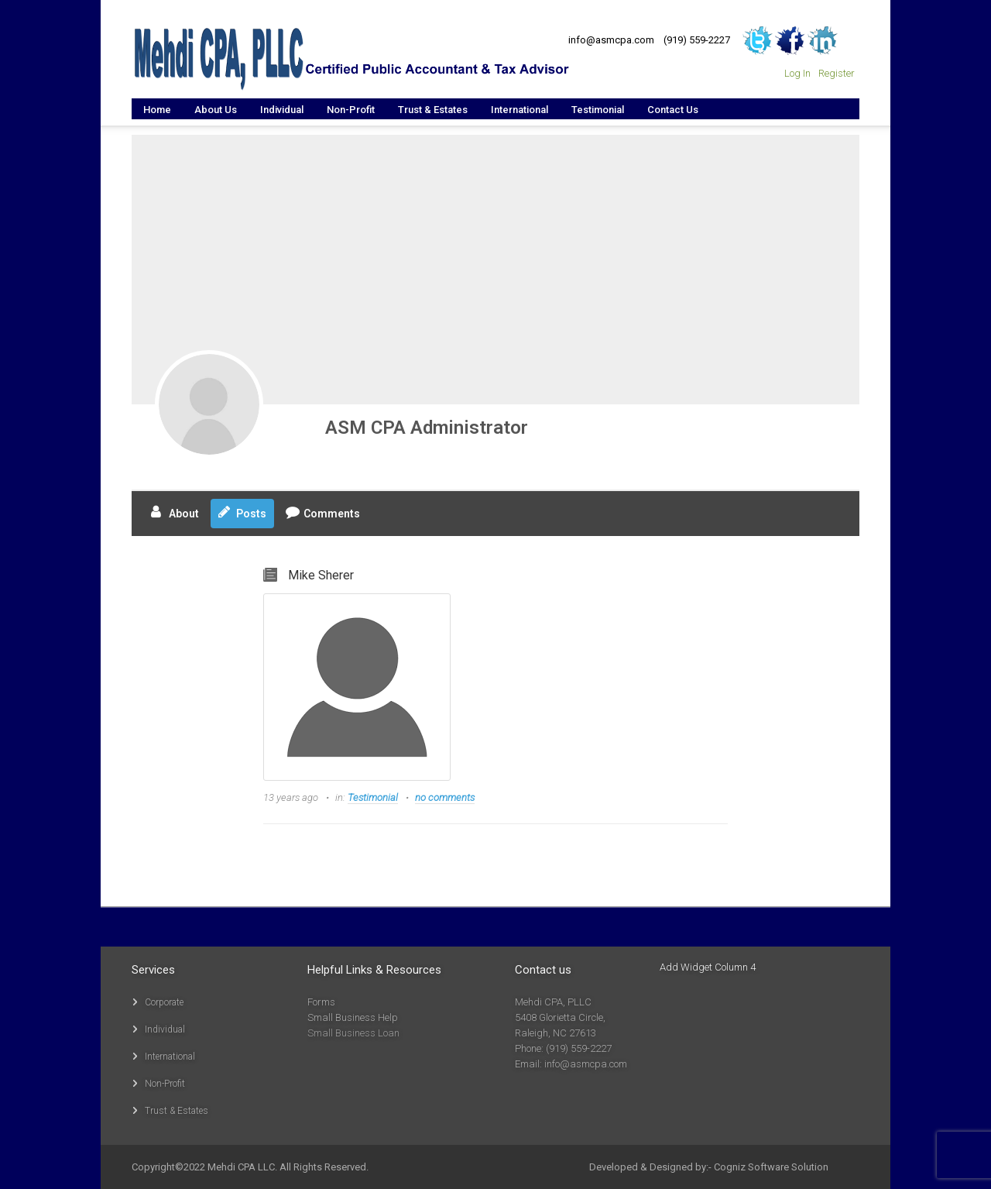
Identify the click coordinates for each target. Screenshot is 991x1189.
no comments (445, 797)
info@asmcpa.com (611, 40)
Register (836, 73)
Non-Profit (165, 1083)
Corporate (164, 1002)
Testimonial (373, 797)
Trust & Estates (176, 1110)
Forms (321, 1002)
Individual (165, 1029)
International (170, 1056)
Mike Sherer (321, 575)
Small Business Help (352, 1017)
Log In (797, 73)
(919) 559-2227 (697, 40)
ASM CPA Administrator (426, 427)
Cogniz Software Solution (771, 1167)
